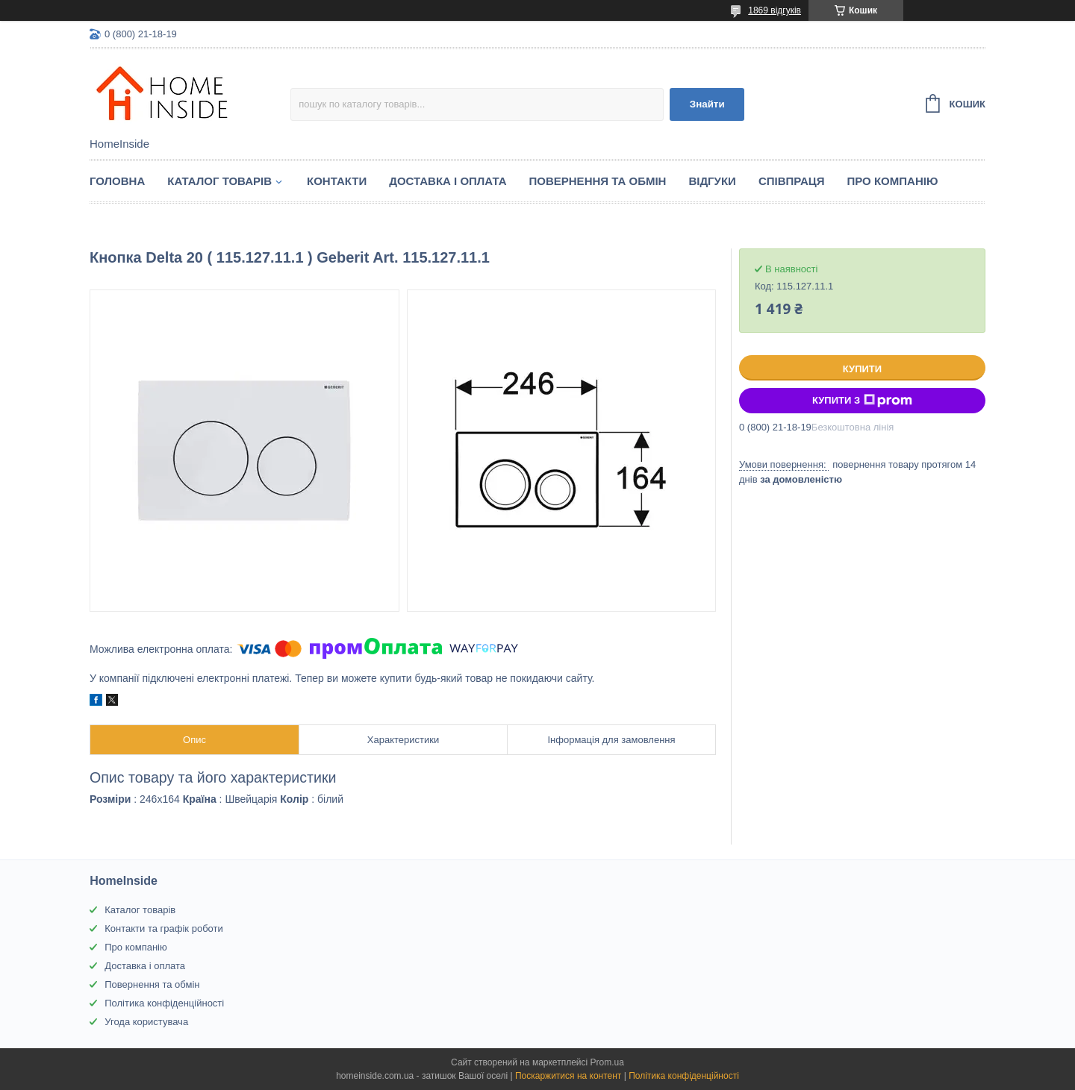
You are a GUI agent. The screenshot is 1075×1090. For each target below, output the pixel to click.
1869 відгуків (774, 10)
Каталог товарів (140, 909)
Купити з (862, 400)
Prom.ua (607, 1062)
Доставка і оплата (447, 181)
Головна (117, 181)
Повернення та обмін (598, 181)
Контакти (337, 181)
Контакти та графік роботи (163, 928)
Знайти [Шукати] (707, 104)
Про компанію (892, 181)
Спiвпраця (791, 181)
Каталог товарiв (219, 181)
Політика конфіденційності (164, 1003)
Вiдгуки (711, 181)
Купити (862, 369)
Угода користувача (146, 1021)
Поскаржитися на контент (568, 1076)
